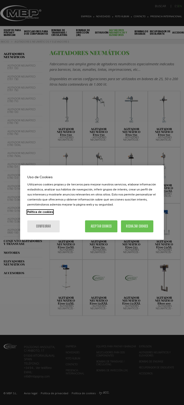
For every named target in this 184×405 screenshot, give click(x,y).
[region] (92, 202)
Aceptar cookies (101, 226)
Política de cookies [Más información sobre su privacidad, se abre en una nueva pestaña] (40, 212)
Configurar (43, 226)
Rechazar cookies (137, 226)
